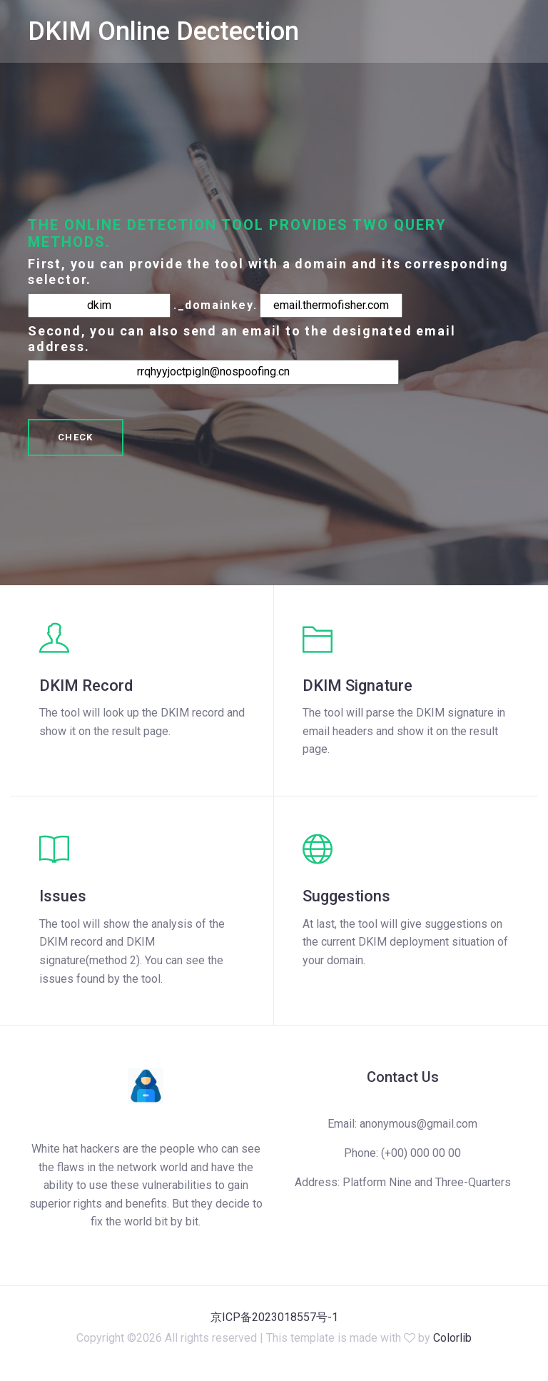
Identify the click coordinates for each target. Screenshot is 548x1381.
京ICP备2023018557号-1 (274, 1317)
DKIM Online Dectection (163, 31)
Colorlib (452, 1338)
